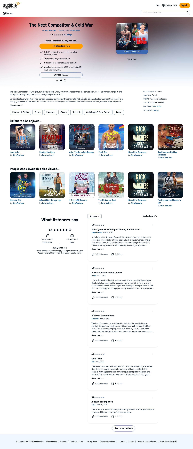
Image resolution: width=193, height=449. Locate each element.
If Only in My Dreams (78, 200)
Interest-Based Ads (108, 442)
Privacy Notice (92, 442)
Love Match (15, 152)
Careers (63, 442)
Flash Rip (102, 152)
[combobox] (165, 12)
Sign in (184, 5)
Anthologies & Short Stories (98, 112)
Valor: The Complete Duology (81, 152)
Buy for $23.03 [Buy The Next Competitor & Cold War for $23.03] (61, 75)
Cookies (131, 442)
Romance (50, 112)
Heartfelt (76, 112)
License (121, 442)
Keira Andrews (18, 155)
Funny (119, 112)
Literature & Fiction (20, 112)
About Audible (51, 442)
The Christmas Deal (107, 200)
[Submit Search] (188, 12)
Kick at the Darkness (137, 152)
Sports (37, 112)
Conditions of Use (76, 442)
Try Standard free (61, 46)
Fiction (64, 112)
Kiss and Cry (15, 200)
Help (158, 5)
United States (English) (168, 442)
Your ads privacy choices (146, 442)
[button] (57, 80)
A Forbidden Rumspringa (50, 200)
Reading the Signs (47, 152)
